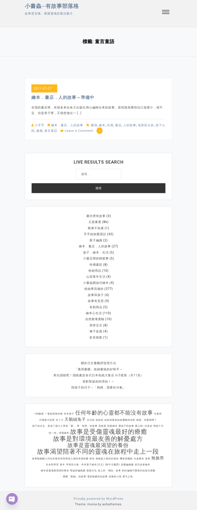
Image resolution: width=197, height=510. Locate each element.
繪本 (102, 125)
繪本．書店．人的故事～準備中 (62, 97)
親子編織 (96, 240)
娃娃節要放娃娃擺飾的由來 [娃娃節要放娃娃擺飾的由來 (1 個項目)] (119, 417)
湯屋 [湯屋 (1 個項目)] (147, 456)
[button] (165, 12)
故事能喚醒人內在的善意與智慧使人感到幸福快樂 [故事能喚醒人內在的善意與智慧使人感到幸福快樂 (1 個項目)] (60, 456)
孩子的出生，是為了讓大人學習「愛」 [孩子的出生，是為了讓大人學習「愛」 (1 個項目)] (54, 423)
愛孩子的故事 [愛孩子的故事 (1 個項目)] (126, 423)
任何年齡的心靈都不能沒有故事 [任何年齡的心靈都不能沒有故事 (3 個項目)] (114, 410)
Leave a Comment (79, 130)
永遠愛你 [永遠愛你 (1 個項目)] (139, 456)
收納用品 (94, 269)
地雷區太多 (146, 125)
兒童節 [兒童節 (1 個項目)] (158, 411)
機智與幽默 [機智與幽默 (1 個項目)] (126, 456)
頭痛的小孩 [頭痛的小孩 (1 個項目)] (115, 474)
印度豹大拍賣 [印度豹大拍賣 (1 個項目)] (47, 417)
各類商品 (96, 305)
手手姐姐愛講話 (95, 234)
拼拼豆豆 (96, 323)
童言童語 (50, 130)
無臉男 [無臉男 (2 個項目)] (157, 455)
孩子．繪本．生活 (96, 252)
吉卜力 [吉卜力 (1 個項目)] (59, 417)
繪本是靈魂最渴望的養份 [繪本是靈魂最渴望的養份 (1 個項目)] (55, 468)
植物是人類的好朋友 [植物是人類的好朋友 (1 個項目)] (107, 456)
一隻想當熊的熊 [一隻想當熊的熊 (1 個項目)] (54, 411)
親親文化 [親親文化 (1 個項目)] (92, 468)
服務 (39, 130)
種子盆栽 (96, 329)
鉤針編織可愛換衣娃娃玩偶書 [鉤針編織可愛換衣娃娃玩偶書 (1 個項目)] (138, 468)
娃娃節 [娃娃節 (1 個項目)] (99, 417)
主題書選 (94, 222)
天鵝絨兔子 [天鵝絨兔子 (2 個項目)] (75, 417)
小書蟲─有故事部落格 (52, 6)
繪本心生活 (94, 311)
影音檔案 (96, 335)
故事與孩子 (96, 293)
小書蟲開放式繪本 (96, 281)
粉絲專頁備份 (94, 287)
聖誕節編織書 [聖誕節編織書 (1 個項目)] (77, 468)
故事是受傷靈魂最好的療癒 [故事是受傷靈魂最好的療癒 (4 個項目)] (108, 429)
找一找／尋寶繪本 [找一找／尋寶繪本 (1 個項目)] (59, 430)
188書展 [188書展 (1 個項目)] (39, 411)
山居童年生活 (96, 275)
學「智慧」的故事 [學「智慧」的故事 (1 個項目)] (87, 423)
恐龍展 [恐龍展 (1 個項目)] (102, 423)
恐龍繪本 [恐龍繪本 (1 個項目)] (112, 423)
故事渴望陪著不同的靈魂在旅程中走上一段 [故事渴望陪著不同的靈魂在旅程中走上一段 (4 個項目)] (98, 449)
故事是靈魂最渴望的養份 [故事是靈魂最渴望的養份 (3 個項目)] (98, 443)
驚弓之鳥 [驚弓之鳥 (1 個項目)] (128, 474)
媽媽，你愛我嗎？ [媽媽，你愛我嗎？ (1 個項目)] (146, 417)
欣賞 (110, 125)
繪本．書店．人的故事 (67, 125)
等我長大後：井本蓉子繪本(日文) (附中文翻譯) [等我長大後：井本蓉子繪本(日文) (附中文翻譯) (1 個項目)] (93, 462)
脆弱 (94, 125)
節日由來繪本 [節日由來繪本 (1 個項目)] (142, 462)
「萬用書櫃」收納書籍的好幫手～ (99, 367)
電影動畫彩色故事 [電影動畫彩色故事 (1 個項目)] (97, 474)
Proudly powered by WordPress (99, 496)
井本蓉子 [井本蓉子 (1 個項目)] (69, 411)
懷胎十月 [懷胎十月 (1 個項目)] (158, 423)
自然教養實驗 (94, 317)
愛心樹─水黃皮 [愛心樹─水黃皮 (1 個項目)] (143, 423)
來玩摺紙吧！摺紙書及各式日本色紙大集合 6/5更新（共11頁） (98, 373)
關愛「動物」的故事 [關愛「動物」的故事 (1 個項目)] (74, 474)
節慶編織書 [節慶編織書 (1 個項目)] (127, 462)
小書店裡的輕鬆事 (96, 257)
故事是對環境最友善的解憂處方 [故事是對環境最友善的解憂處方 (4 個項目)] (98, 436)
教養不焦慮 (96, 228)
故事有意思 (96, 299)
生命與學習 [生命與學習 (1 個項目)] (52, 462)
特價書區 (96, 263)
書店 (118, 125)
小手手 (39, 125)
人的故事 (129, 125)
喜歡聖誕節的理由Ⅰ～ (98, 379)
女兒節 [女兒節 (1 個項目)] (91, 417)
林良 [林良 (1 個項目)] (92, 456)
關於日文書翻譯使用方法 (98, 361)
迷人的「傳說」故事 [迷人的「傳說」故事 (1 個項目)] (109, 468)
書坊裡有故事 (96, 216)
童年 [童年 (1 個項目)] (62, 462)
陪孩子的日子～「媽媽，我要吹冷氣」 (98, 385)
